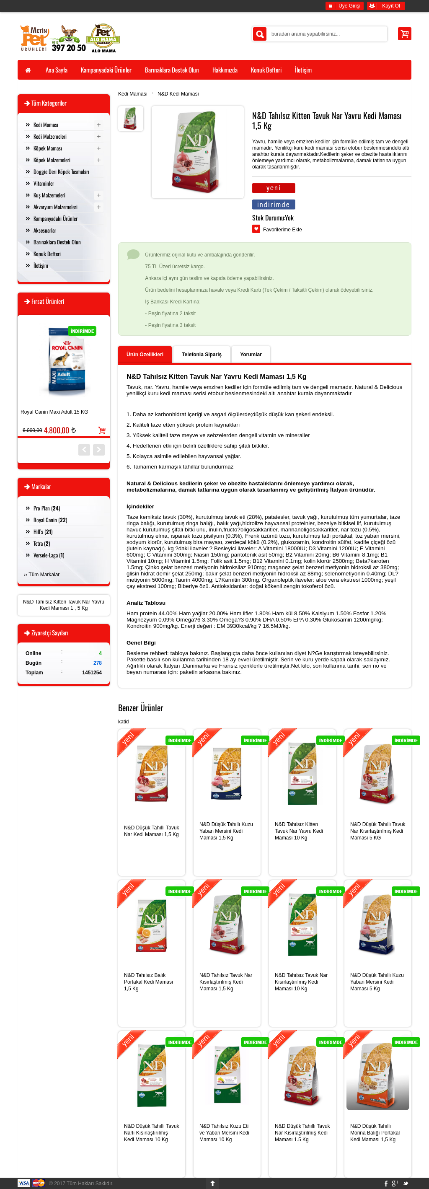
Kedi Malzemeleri (50, 136)
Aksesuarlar (45, 230)
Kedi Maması (132, 94)
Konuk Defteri (47, 253)
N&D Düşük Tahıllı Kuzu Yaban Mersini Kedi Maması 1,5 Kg (226, 831)
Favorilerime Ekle (282, 230)
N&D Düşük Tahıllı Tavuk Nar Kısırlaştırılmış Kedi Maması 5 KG (378, 831)
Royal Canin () (50, 519)
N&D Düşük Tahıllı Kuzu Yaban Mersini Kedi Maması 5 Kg (377, 982)
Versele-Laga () (49, 555)
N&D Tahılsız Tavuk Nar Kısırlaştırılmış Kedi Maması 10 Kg (301, 982)
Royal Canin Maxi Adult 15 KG (54, 412)
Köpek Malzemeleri (52, 159)
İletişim (41, 265)
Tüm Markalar (43, 575)
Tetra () (42, 543)
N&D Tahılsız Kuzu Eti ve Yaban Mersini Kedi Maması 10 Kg (224, 1132)
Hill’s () (43, 531)
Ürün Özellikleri (145, 354)
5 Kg (83, 608)
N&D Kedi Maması (178, 94)
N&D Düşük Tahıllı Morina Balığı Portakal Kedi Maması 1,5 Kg (375, 1132)
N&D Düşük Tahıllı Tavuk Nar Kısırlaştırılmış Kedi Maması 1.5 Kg (302, 1132)
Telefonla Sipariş (202, 354)
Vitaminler (44, 183)
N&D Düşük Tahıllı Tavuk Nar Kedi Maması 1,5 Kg (151, 831)
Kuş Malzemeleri (49, 195)
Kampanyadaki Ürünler (56, 218)
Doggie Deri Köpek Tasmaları (61, 171)
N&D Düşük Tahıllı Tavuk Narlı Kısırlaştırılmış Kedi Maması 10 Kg (151, 1132)
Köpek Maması (48, 148)
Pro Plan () (47, 508)
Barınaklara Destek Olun (57, 242)
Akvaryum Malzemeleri (56, 206)
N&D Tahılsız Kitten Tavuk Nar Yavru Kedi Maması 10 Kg (299, 831)
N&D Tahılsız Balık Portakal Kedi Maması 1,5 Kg (148, 982)
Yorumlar (251, 354)
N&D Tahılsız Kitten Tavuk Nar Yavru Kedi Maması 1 (63, 605)
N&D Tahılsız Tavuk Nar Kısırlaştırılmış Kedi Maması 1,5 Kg (225, 982)
